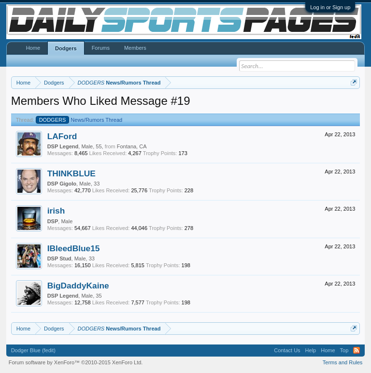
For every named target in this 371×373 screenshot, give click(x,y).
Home (33, 48)
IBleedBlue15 (73, 248)
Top (344, 350)
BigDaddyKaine (78, 285)
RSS (356, 350)
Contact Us (287, 350)
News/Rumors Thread (79, 120)
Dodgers (66, 48)
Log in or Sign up (330, 7)
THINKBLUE (71, 173)
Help (310, 350)
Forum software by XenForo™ (76, 362)
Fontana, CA (132, 146)
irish (56, 210)
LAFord (62, 136)
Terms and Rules (343, 362)
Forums (101, 48)
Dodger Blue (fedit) (33, 350)
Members (135, 48)
